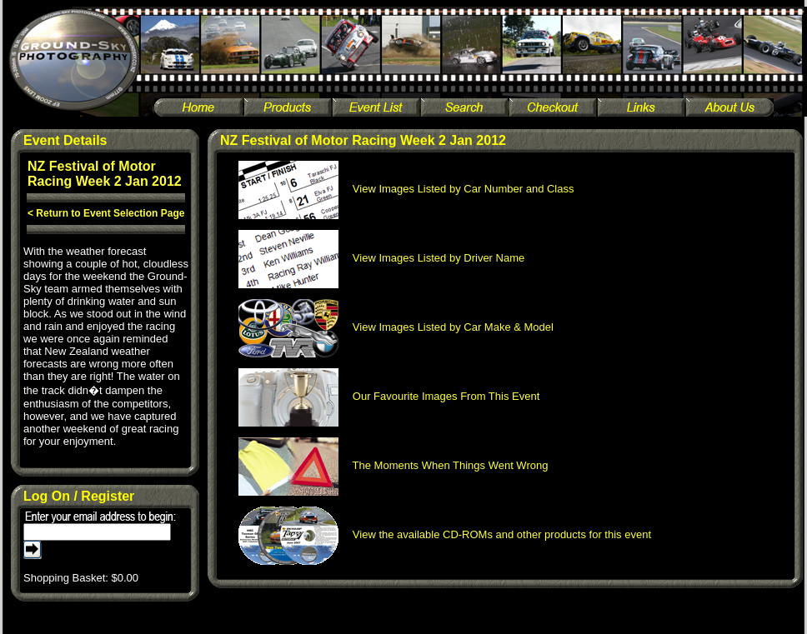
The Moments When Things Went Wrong (393, 465)
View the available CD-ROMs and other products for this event (445, 534)
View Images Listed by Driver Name (381, 258)
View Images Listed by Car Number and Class (406, 188)
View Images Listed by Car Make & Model (396, 327)
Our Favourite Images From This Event (389, 396)
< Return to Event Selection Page (106, 213)
